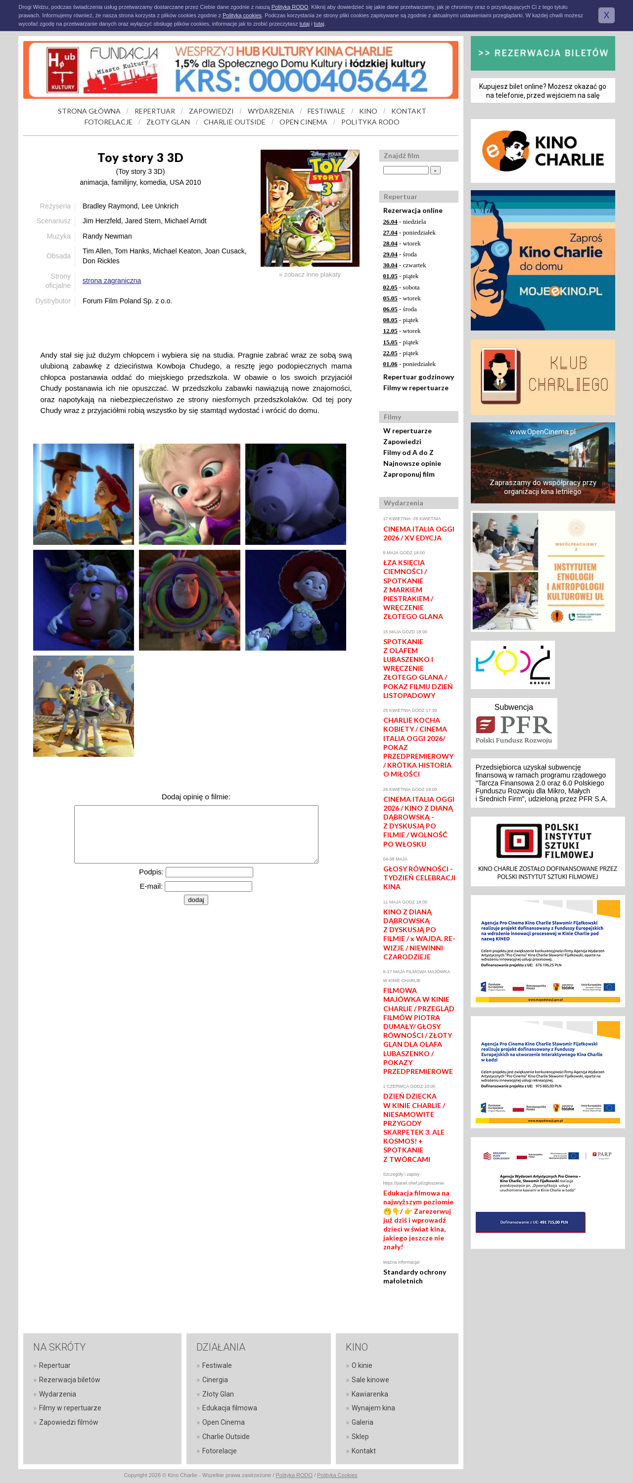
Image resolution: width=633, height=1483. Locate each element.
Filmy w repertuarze (416, 387)
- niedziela (404, 221)
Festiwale (217, 1365)
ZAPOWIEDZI (211, 111)
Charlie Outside (226, 1437)
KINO (368, 111)
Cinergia (215, 1380)
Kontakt (364, 1451)
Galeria (362, 1422)
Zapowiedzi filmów (68, 1422)
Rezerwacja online (413, 210)
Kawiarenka (370, 1394)
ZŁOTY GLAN (168, 122)
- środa (400, 254)
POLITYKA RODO (370, 122)
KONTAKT (408, 111)
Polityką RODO (290, 7)
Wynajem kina (373, 1408)
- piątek (401, 276)
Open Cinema (223, 1422)
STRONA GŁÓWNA (89, 111)
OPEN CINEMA (303, 122)
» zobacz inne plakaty (310, 274)
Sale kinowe (370, 1380)
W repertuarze (407, 430)
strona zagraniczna (112, 281)
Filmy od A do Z (408, 452)
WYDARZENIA (271, 111)
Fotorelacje (219, 1451)
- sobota (401, 287)
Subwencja (514, 707)
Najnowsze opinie (412, 463)
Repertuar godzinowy (418, 376)
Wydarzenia (57, 1394)
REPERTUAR (155, 111)
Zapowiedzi (402, 441)
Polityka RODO (294, 1475)
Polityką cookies (242, 15)
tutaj (304, 24)
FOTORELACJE (109, 122)
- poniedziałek (409, 232)
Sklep (360, 1437)
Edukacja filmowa (229, 1408)
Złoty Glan (218, 1394)
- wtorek (402, 243)
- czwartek (404, 265)
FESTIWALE (326, 111)
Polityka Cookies (337, 1475)
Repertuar (55, 1365)
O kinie (362, 1365)
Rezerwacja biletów (69, 1380)
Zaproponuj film (409, 474)
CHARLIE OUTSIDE (235, 122)
